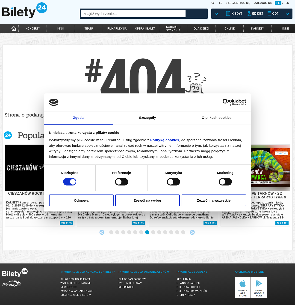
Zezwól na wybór (147, 200)
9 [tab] (159, 232)
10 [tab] (165, 232)
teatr (89, 28)
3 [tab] (123, 232)
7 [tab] (147, 232)
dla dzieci (201, 28)
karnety (257, 28)
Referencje (126, 287)
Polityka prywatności (192, 291)
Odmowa (81, 200)
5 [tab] (135, 232)
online (229, 28)
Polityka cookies (188, 287)
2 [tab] (117, 232)
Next (192, 232)
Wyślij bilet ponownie (75, 283)
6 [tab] (141, 232)
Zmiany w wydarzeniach (76, 291)
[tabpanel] (39, 185)
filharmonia (117, 28)
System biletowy (130, 283)
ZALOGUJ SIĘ (263, 3)
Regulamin (184, 279)
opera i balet (145, 28)
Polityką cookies (164, 140)
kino (60, 28)
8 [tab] (153, 232)
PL (278, 3)
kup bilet (66, 222)
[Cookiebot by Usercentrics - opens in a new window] (226, 102)
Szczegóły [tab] (147, 118)
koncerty (33, 28)
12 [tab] (177, 232)
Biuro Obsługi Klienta (75, 279)
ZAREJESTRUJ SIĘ (238, 3)
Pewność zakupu (188, 283)
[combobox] (133, 14)
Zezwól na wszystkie (214, 200)
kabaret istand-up (173, 28)
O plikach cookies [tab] (216, 118)
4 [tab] (129, 232)
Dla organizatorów (132, 279)
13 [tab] (183, 232)
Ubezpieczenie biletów (75, 294)
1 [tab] (111, 232)
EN (287, 3)
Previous (101, 232)
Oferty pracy (186, 294)
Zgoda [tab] (78, 118)
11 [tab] (171, 232)
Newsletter (68, 287)
